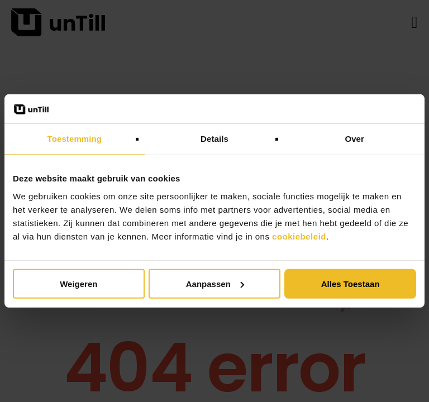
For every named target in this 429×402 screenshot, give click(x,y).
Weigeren (78, 284)
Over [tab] (354, 138)
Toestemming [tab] (74, 138)
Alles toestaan (350, 284)
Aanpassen (215, 284)
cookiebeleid (299, 236)
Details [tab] (214, 138)
